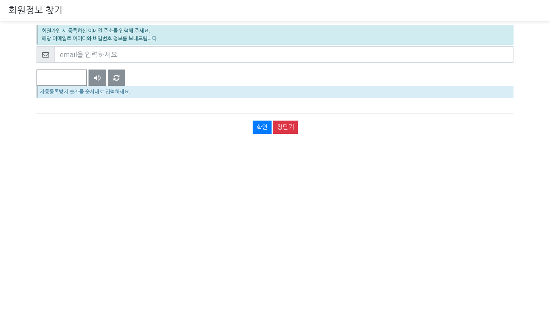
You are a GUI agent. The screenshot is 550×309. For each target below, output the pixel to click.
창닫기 (285, 127)
